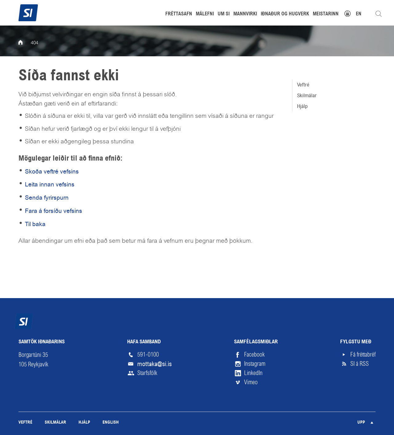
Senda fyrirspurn (47, 197)
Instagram (254, 363)
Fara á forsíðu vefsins (53, 210)
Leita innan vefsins (49, 184)
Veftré (303, 85)
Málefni (205, 14)
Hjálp (302, 106)
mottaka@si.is (154, 364)
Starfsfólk (147, 373)
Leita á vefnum (378, 14)
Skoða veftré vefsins (52, 171)
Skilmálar (307, 95)
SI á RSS (359, 363)
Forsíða (24, 43)
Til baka (35, 224)
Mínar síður (351, 13)
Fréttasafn (178, 14)
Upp (361, 422)
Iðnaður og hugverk (285, 14)
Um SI (224, 14)
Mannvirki (245, 14)
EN (358, 14)
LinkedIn (253, 373)
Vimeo (251, 382)
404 (34, 43)
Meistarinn (326, 14)
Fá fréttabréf (363, 354)
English (111, 422)
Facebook (254, 354)
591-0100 (148, 354)
